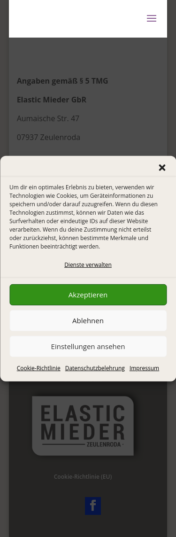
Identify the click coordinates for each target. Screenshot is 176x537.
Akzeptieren (88, 294)
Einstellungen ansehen (88, 346)
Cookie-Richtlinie (39, 368)
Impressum (144, 368)
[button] (162, 167)
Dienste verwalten (88, 264)
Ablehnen (88, 320)
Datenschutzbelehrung (95, 368)
